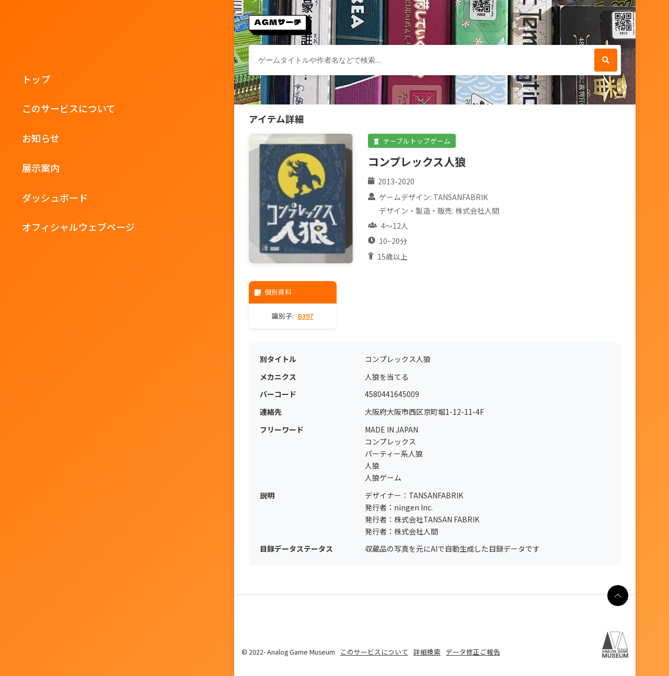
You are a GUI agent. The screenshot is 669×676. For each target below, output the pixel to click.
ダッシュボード (55, 197)
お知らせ (41, 138)
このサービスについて (69, 108)
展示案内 (41, 167)
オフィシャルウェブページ (78, 227)
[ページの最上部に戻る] (617, 595)
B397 (305, 316)
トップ (36, 79)
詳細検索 (427, 652)
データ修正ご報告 (473, 652)
